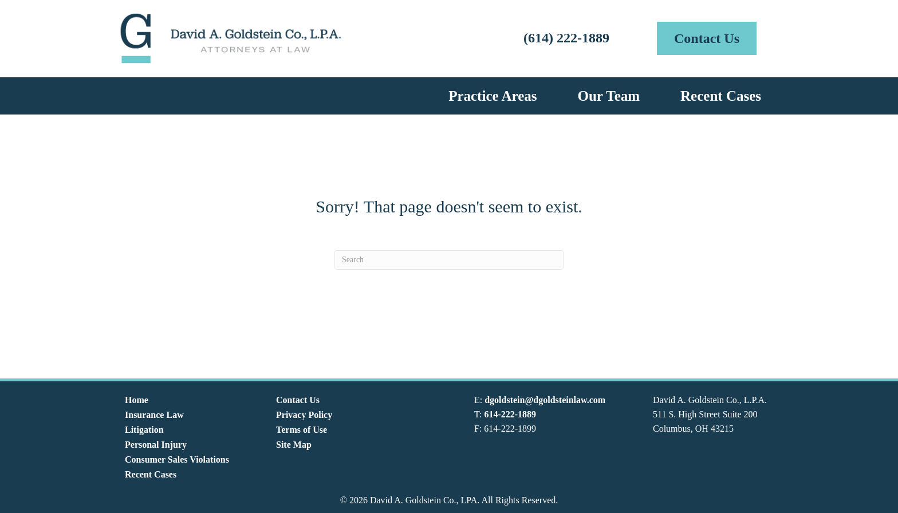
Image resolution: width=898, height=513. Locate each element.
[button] (707, 38)
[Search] (449, 260)
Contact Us (298, 400)
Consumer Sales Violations (177, 459)
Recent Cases (720, 96)
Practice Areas (492, 96)
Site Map (294, 444)
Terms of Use (301, 430)
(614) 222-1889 (566, 37)
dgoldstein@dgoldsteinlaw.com (545, 400)
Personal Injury (156, 444)
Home (136, 400)
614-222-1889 (510, 414)
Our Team (608, 96)
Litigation (144, 430)
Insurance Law (154, 415)
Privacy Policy (304, 415)
